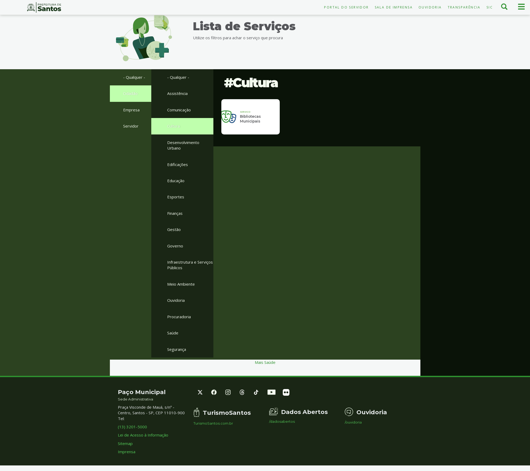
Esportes (175, 196)
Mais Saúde (265, 362)
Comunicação (179, 109)
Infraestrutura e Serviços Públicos (190, 264)
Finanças (175, 213)
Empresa (131, 109)
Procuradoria (179, 316)
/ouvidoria (353, 422)
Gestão (174, 229)
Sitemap (125, 443)
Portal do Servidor (346, 7)
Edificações (177, 164)
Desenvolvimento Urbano (183, 145)
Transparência (464, 7)
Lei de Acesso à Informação (143, 435)
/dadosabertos (282, 421)
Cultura (173, 126)
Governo (175, 245)
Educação (175, 180)
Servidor (131, 126)
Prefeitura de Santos (44, 7)
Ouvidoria (430, 7)
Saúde (172, 332)
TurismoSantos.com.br (213, 423)
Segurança (176, 349)
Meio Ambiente (181, 284)
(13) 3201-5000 (132, 426)
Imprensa (126, 451)
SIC (489, 7)
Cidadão (130, 93)
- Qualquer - (134, 77)
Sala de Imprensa (394, 7)
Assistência (177, 93)
